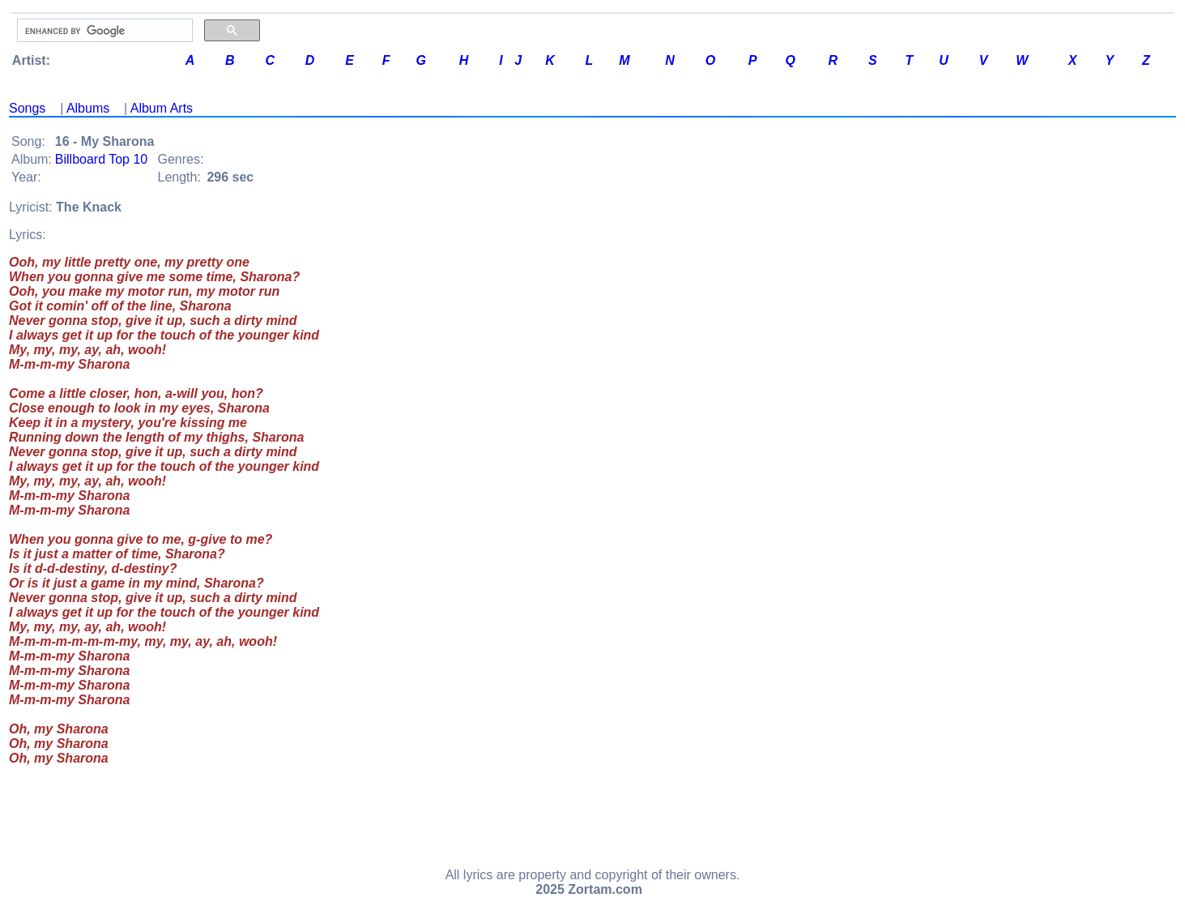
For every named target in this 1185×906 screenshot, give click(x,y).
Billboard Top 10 (101, 159)
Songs (27, 108)
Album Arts (161, 108)
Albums (87, 108)
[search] (103, 31)
